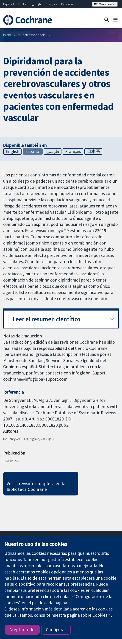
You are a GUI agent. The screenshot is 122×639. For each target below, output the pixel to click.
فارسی (37, 4)
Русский (67, 4)
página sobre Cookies (87, 615)
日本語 (93, 151)
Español (8, 4)
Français (51, 4)
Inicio (7, 34)
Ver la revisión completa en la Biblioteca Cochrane (36, 486)
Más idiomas (105, 4)
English (23, 4)
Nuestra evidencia (32, 34)
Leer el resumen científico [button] (46, 319)
